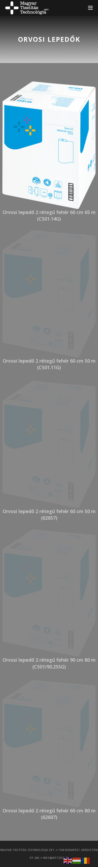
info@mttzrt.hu (56, 858)
